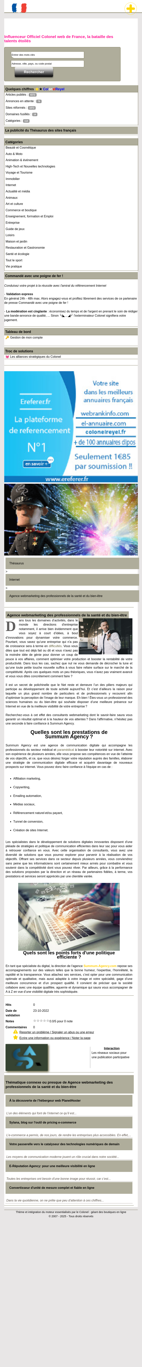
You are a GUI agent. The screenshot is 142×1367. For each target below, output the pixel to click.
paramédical (65, 749)
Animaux (11, 197)
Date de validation (13, 1013)
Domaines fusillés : (21, 114)
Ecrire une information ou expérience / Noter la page (54, 1038)
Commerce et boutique (21, 210)
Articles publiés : (21, 95)
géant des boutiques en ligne (108, 1212)
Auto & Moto (14, 154)
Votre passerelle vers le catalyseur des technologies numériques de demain (64, 1144)
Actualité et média (18, 191)
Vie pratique (14, 266)
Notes (10, 1021)
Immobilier (13, 179)
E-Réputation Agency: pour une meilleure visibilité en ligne (52, 1166)
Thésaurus (16, 563)
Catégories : (18, 121)
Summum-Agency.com (100, 966)
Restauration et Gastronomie (25, 247)
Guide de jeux (15, 229)
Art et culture (14, 203)
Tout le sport (14, 260)
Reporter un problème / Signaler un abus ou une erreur (56, 1032)
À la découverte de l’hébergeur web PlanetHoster (45, 1100)
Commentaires (16, 1027)
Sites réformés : (21, 108)
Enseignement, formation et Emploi (29, 216)
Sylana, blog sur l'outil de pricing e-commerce (42, 1122)
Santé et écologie (17, 254)
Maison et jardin (16, 241)
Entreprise (13, 222)
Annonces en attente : (23, 101)
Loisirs (10, 235)
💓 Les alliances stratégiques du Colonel (33, 356)
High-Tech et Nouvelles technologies (30, 166)
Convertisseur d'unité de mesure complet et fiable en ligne (51, 1187)
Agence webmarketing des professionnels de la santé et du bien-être (56, 596)
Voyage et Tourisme (19, 172)
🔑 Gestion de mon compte (24, 337)
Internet (11, 185)
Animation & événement (22, 160)
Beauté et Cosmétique (21, 147)
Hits (8, 1004)
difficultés (55, 646)
